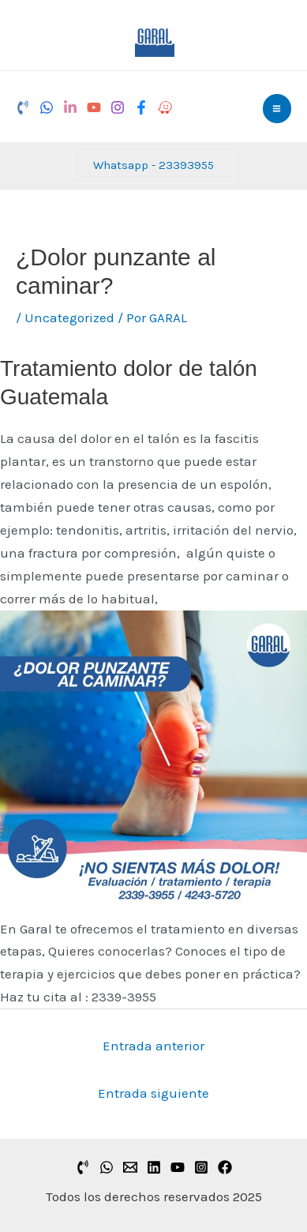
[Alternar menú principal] (277, 108)
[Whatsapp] (46, 107)
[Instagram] (117, 107)
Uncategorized (69, 317)
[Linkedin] (154, 1167)
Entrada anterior (153, 1046)
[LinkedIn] (70, 107)
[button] (153, 165)
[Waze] (165, 107)
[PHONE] (83, 1167)
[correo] (130, 1167)
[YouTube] (94, 107)
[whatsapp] (106, 1167)
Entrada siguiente (153, 1093)
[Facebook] (141, 107)
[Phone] (23, 107)
